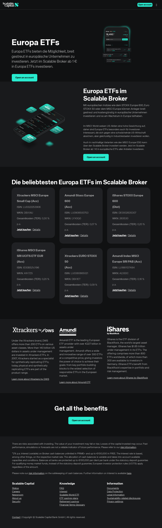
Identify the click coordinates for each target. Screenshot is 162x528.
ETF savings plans (69, 498)
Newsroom (17, 495)
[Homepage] (10, 4)
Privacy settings (115, 502)
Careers (16, 491)
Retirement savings (69, 502)
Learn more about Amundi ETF (75, 382)
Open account (145, 5)
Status (15, 488)
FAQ (62, 488)
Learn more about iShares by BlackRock (127, 378)
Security (16, 502)
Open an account (24, 78)
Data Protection (115, 491)
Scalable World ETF (69, 495)
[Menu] (157, 5)
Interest (63, 491)
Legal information (116, 495)
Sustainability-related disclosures (124, 498)
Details (36, 230)
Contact (16, 517)
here (129, 473)
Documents (113, 488)
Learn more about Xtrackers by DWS (30, 379)
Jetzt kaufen (24, 230)
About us (16, 498)
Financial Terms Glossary (72, 505)
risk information (128, 447)
